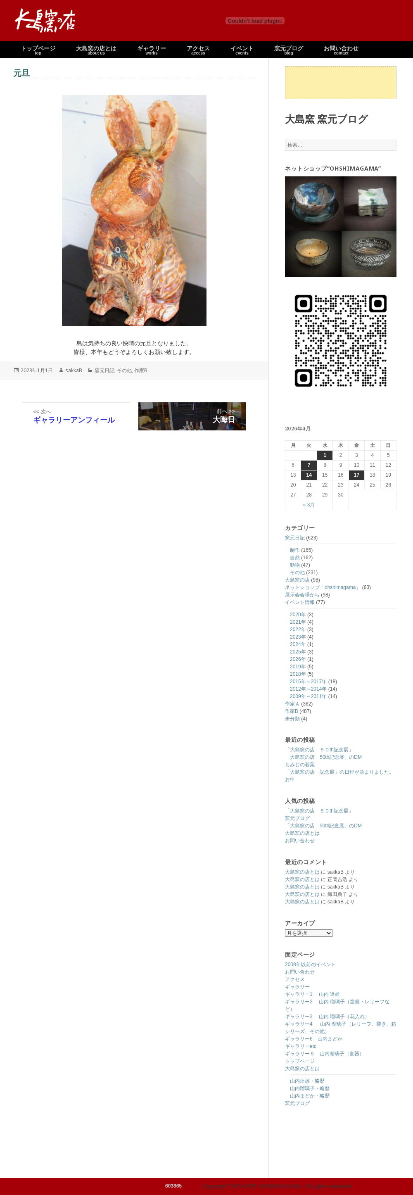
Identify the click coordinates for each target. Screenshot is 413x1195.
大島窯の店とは (302, 833)
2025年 (298, 652)
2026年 (298, 659)
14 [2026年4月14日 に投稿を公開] (308, 475)
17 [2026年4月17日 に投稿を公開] (356, 475)
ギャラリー (297, 987)
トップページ (300, 1061)
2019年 (298, 667)
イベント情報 (300, 602)
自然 (295, 558)
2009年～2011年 (308, 696)
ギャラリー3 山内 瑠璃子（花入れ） (327, 1016)
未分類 (292, 719)
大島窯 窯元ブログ (326, 119)
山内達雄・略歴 (307, 1081)
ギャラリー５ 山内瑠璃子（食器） (324, 1054)
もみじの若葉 (300, 764)
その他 (297, 572)
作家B (291, 711)
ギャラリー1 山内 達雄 (312, 994)
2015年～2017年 (308, 681)
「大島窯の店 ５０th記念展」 (319, 750)
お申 (290, 779)
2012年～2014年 (308, 689)
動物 (295, 565)
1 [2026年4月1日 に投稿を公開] (324, 455)
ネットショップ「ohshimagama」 (323, 587)
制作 (295, 550)
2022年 (298, 629)
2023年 (298, 637)
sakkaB (73, 370)
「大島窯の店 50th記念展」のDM (323, 757)
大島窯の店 (297, 580)
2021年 (298, 622)
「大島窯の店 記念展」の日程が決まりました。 (339, 772)
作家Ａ (292, 704)
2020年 (298, 615)
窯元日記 (295, 538)
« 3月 (309, 505)
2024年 (298, 644)
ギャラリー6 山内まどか (313, 1039)
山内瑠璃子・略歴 (310, 1088)
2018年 (298, 674)
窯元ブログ (297, 818)
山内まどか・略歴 (310, 1096)
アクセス (295, 979)
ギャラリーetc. (301, 1046)
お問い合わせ (300, 840)
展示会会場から (302, 595)
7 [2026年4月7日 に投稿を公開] (309, 465)
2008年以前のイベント (310, 964)
